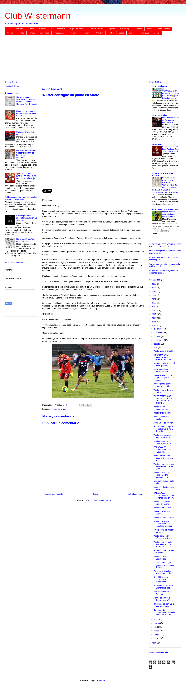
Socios (121, 33)
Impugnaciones (59, 33)
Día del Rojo (125, 29)
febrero (157, 634)
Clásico (31, 29)
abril (156, 627)
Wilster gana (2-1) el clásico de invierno (163, 537)
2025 (154, 284)
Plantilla (111, 33)
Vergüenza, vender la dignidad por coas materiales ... (163, 271)
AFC (9, 29)
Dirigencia (111, 29)
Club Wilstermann (38, 15)
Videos (156, 33)
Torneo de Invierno (59, 409)
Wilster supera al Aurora (164, 517)
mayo (156, 623)
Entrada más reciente (53, 494)
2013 (154, 643)
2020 (154, 303)
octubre (157, 336)
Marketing (99, 33)
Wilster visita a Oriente (163, 351)
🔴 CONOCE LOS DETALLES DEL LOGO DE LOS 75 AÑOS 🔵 (26, 176)
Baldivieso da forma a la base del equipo (164, 605)
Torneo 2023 (144, 33)
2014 (154, 325)
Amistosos (19, 29)
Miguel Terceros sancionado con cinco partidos (168, 214)
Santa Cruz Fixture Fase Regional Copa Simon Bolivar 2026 (170, 149)
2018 (154, 310)
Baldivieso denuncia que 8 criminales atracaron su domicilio (21, 198)
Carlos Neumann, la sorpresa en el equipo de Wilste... (164, 565)
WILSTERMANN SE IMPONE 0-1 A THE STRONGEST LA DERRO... (163, 399)
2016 (154, 318)
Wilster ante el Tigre (162, 413)
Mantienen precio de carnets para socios (163, 442)
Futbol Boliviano (159, 86)
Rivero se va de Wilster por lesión (164, 531)
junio (156, 619)
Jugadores (86, 33)
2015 (154, 322)
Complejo (42, 29)
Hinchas (21, 33)
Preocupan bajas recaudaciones (161, 370)
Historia (32, 33)
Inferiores (74, 33)
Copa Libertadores (58, 29)
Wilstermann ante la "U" (164, 508)
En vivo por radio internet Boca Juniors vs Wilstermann (26, 218)
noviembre (159, 332)
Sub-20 (132, 33)
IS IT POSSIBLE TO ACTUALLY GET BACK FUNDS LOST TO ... (165, 245)
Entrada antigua (135, 494)
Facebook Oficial (12, 86)
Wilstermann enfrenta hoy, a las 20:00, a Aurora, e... (163, 544)
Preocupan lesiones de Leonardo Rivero (163, 587)
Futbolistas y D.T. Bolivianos (165, 209)
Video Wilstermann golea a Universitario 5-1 (163, 458)
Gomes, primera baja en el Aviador (164, 551)
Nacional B (157, 144)
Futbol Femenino (163, 29)
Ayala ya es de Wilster (163, 423)
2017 (154, 314)
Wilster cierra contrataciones (161, 408)
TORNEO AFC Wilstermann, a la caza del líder (162, 449)
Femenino (138, 29)
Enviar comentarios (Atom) (99, 501)
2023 (154, 291)
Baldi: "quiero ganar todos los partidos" (163, 385)
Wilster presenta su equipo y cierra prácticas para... (162, 474)
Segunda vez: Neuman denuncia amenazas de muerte (26, 113)
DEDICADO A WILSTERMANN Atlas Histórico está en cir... (164, 495)
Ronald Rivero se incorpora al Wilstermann (161, 579)
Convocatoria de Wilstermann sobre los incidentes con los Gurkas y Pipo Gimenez (26, 100)
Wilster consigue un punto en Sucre (162, 502)
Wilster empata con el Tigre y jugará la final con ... (164, 377)
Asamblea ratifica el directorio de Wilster (163, 599)
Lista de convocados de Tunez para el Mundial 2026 (170, 120)
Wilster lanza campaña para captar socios (163, 436)
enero (156, 638)
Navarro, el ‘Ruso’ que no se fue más (26, 240)
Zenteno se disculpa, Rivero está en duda (163, 572)
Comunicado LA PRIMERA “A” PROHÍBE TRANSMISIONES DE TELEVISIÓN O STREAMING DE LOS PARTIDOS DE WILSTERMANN (165, 185)
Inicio (95, 494)
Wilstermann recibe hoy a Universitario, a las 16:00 (164, 466)
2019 (154, 307)
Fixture (149, 29)
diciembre (158, 329)
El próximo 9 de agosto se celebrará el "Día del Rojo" (163, 428)
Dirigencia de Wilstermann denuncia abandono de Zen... (164, 612)
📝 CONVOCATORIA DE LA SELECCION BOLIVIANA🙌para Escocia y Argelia (170, 93)
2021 (154, 299)
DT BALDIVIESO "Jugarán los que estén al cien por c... (163, 357)
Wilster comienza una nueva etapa (163, 557)
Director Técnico (97, 29)
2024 (154, 288)
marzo (157, 631)
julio (156, 348)
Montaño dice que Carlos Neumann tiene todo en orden (163, 523)
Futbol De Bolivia (159, 115)
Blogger (102, 680)
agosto (157, 344)
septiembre (159, 340)
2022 (154, 295)
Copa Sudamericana (77, 29)
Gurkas (10, 33)
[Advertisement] (88, 58)
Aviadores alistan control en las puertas (164, 364)
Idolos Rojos (44, 33)
